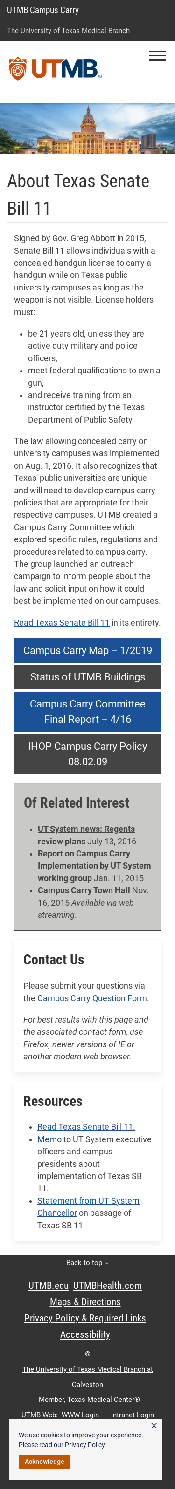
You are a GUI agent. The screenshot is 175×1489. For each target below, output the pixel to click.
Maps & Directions (85, 1301)
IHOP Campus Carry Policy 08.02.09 (87, 754)
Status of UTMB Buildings (87, 677)
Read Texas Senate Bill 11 (62, 622)
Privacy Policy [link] (85, 1445)
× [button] (154, 1425)
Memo (49, 1139)
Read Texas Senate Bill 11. (86, 1127)
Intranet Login (132, 1415)
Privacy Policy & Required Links (85, 1318)
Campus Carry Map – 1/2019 (87, 650)
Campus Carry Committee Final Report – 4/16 (88, 711)
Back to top (87, 1263)
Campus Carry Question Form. (93, 998)
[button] (157, 55)
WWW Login (80, 1415)
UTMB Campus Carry (43, 10)
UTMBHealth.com (107, 1285)
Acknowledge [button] (44, 1461)
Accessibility (85, 1334)
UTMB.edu (48, 1285)
